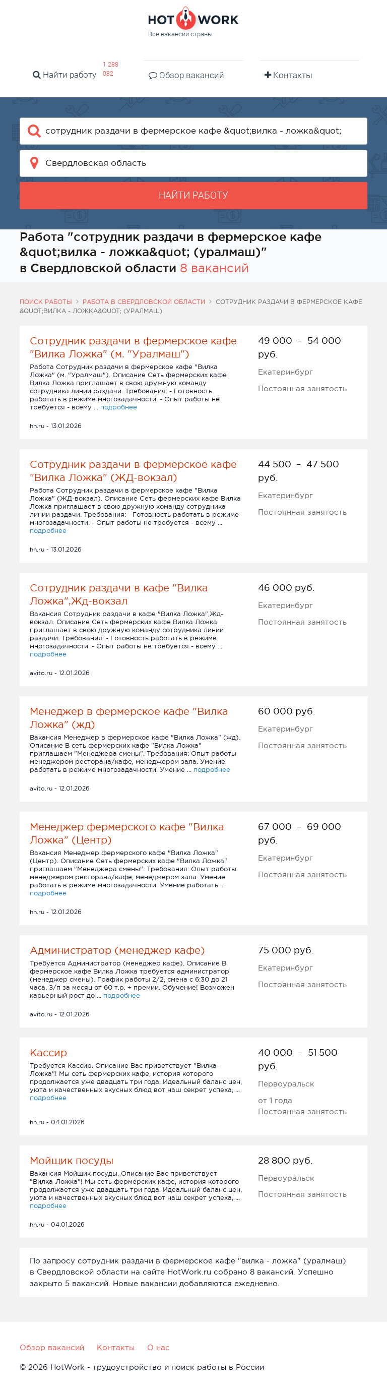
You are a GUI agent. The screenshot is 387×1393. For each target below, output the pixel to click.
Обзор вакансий (186, 75)
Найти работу (64, 75)
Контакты (288, 75)
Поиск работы (46, 302)
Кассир (48, 1052)
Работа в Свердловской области (144, 302)
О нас (158, 1347)
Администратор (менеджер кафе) (117, 950)
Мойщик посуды (71, 1160)
